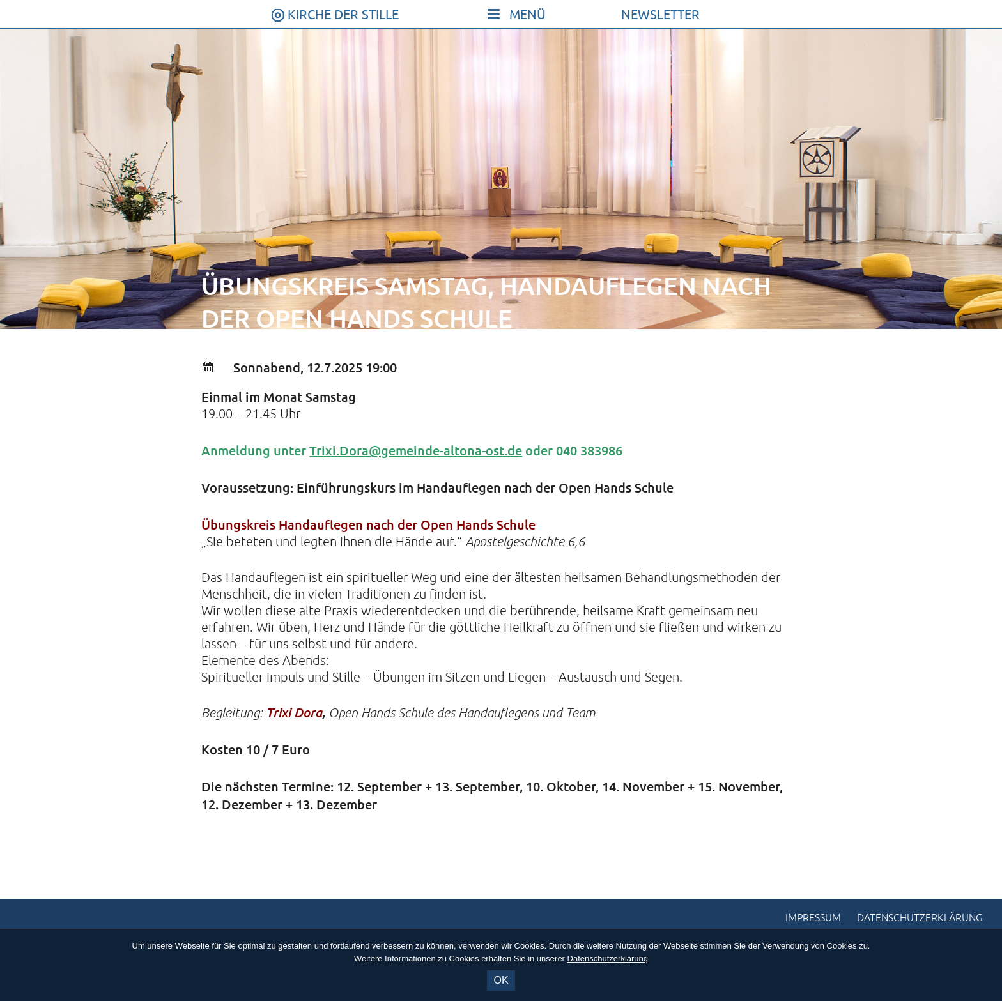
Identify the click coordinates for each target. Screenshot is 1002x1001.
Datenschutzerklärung (920, 918)
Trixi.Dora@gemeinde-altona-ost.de (415, 450)
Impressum (813, 918)
